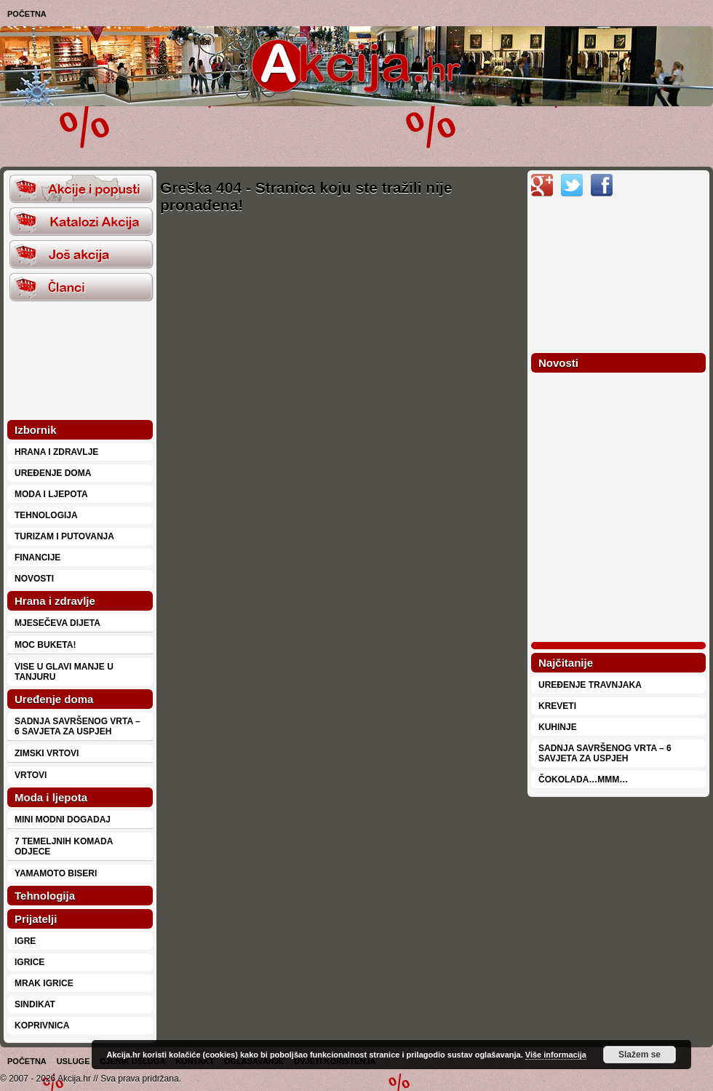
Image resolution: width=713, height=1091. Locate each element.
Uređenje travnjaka (590, 685)
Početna (27, 13)
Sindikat (35, 1004)
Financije (37, 557)
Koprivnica (42, 1025)
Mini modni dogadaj (63, 819)
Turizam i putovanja (64, 536)
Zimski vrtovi (47, 753)
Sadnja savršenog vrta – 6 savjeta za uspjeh (77, 726)
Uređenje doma (53, 473)
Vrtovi (31, 775)
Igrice (29, 962)
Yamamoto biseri (56, 873)
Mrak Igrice (44, 983)
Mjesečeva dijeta (57, 623)
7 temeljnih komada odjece (64, 846)
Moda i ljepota (51, 494)
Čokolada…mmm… (583, 779)
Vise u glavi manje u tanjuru (64, 672)
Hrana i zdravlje (56, 452)
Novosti (34, 579)
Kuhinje (557, 727)
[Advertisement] (182, 135)
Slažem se (639, 1055)
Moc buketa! (45, 645)
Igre (25, 941)
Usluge (73, 1061)
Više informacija (555, 1054)
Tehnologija (46, 515)
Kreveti (557, 706)
